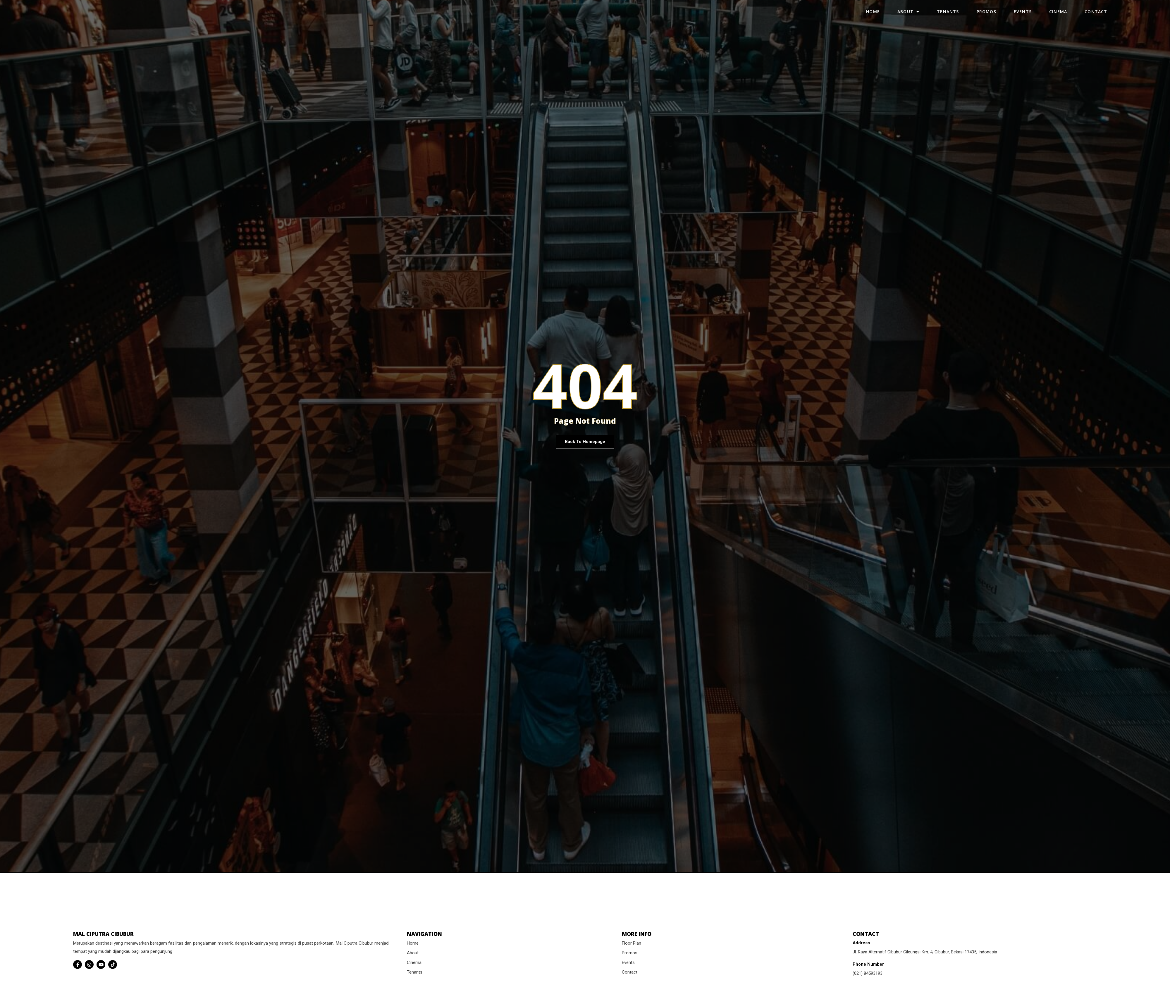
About (908, 17)
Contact (1096, 17)
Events (1023, 17)
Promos (986, 17)
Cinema (1058, 17)
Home (873, 17)
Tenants (948, 17)
